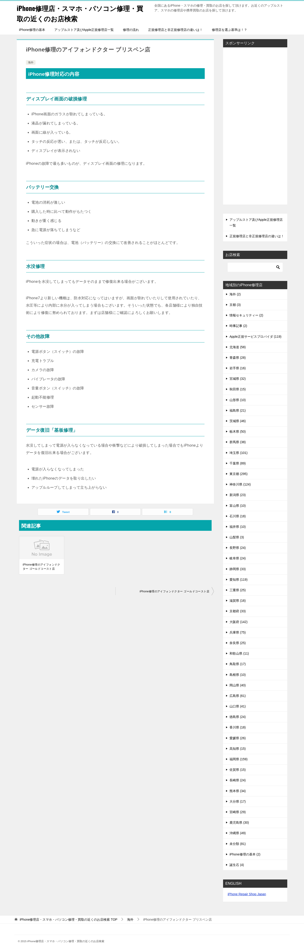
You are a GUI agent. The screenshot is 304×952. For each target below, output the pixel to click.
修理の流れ (131, 30)
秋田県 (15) (237, 389)
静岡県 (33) (237, 569)
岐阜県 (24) (237, 558)
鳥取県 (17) (237, 664)
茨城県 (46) (237, 421)
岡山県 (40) (237, 685)
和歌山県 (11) (239, 653)
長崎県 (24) (237, 780)
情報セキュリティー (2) (246, 315)
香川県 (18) (237, 727)
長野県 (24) (237, 548)
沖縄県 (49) (237, 833)
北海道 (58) (237, 347)
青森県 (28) (237, 357)
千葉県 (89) (237, 463)
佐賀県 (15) (237, 769)
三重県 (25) (237, 590)
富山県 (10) (237, 505)
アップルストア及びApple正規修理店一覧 (84, 30)
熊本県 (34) (237, 791)
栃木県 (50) (237, 431)
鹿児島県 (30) (239, 822)
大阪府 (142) (238, 622)
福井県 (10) (237, 527)
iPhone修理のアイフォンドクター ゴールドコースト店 (41, 566)
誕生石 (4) (236, 865)
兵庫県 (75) (237, 632)
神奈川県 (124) (240, 484)
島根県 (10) (237, 675)
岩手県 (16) (237, 368)
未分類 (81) (237, 844)
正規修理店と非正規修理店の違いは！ (175, 30)
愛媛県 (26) (237, 738)
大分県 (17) (237, 801)
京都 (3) (235, 305)
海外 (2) (235, 294)
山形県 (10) (237, 400)
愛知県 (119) (238, 579)
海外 (30, 62)
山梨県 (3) (236, 537)
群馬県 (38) (237, 442)
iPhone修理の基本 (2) (244, 854)
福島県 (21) (237, 410)
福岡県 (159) (238, 759)
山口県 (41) (237, 706)
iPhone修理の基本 (32, 30)
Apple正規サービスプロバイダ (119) (255, 336)
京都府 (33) (237, 611)
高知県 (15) (237, 748)
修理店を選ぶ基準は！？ (229, 30)
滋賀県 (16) (237, 600)
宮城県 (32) (237, 378)
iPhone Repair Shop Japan (247, 894)
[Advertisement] (255, 126)
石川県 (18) (237, 516)
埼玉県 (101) (238, 453)
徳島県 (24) (237, 717)
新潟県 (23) (237, 495)
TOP (68, 919)
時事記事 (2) (238, 326)
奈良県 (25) (237, 643)
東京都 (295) (238, 474)
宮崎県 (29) (237, 812)
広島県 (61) (237, 696)
